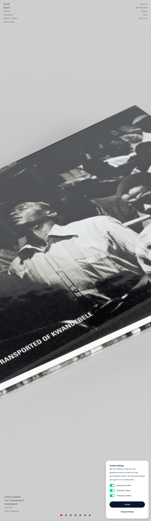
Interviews (9, 22)
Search (143, 4)
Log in (144, 11)
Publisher (8, 15)
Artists (7, 11)
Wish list (143, 18)
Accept (127, 504)
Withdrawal (141, 8)
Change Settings (127, 512)
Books (7, 8)
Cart (145, 15)
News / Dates (11, 18)
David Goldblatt (12, 501)
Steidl (7, 4)
